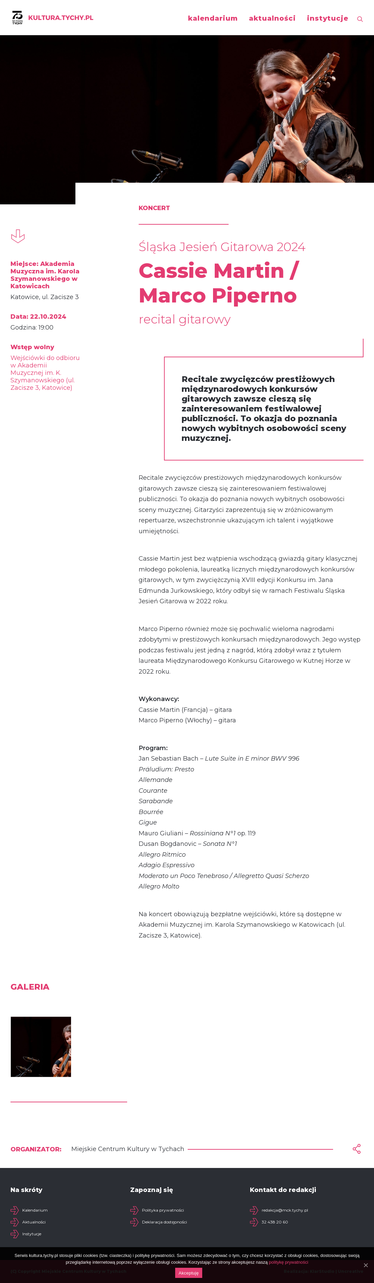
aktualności (272, 18)
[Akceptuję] (365, 1265)
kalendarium (213, 18)
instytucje (327, 18)
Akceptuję (188, 1273)
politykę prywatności (288, 1262)
